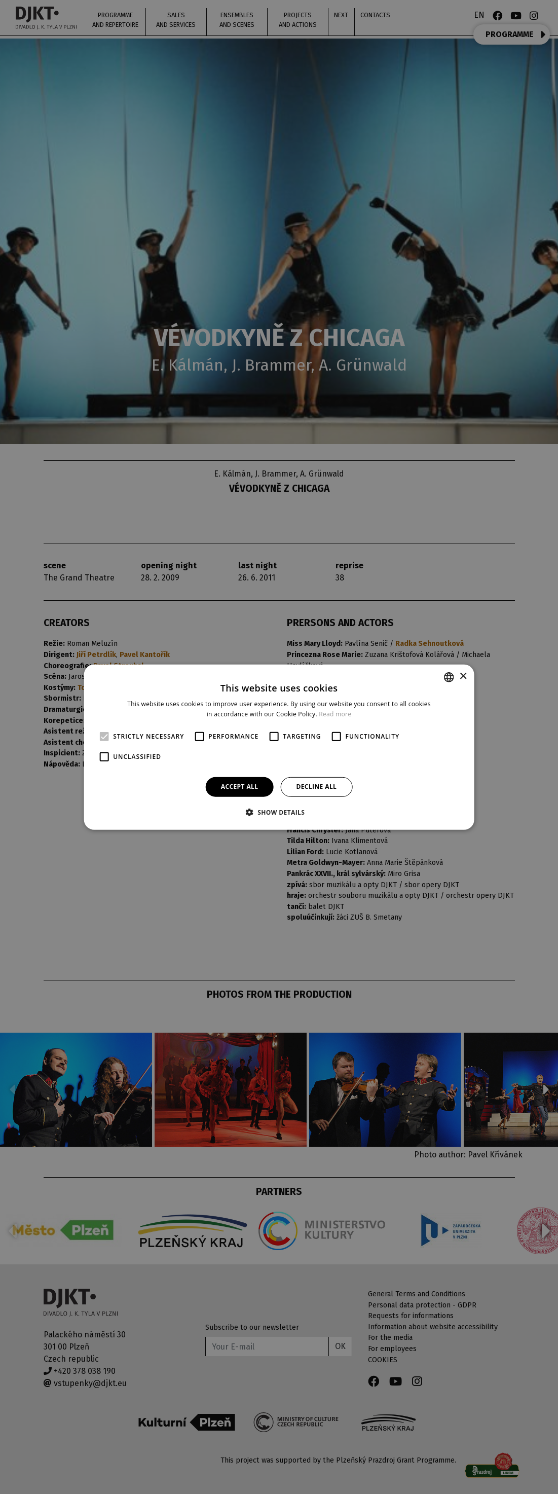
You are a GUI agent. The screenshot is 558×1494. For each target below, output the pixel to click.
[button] (279, 812)
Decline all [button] (316, 786)
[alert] (279, 747)
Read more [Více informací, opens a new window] (335, 714)
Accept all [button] (239, 786)
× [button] (463, 676)
